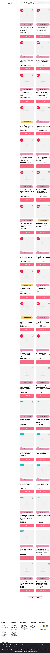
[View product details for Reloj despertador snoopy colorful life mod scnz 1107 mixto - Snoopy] (27, 577)
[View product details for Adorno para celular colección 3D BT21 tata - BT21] (27, 284)
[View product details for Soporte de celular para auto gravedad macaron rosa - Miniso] (27, 251)
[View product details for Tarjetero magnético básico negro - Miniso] (27, 415)
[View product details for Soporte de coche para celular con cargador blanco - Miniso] (27, 153)
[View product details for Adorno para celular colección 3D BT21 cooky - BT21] (27, 316)
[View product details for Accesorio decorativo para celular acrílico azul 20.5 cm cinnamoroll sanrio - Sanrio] (27, 511)
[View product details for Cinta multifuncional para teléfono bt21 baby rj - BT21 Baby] (27, 186)
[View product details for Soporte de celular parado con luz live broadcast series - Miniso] (27, 23)
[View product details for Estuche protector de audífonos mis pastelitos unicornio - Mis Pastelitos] (27, 120)
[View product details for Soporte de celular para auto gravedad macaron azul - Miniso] (27, 219)
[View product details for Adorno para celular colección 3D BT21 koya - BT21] (27, 349)
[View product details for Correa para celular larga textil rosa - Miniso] (27, 447)
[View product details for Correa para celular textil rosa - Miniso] (27, 545)
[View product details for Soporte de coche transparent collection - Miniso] (27, 88)
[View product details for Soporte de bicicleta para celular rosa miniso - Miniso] (27, 55)
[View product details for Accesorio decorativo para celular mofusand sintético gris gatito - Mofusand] (27, 381)
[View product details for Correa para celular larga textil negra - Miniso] (27, 478)
